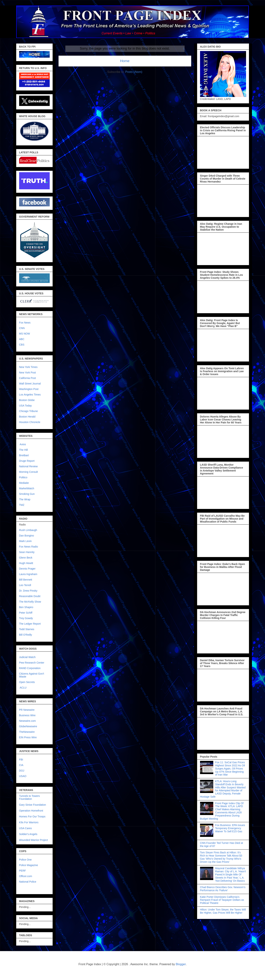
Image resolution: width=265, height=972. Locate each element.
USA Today (25, 405)
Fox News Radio (28, 546)
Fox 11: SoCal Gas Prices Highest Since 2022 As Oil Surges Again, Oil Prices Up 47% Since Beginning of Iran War (230, 768)
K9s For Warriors (28, 822)
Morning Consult (28, 471)
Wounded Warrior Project (33, 840)
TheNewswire (27, 731)
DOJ (21, 770)
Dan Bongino (26, 535)
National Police (27, 881)
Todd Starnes (26, 629)
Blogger (181, 964)
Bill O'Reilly (25, 634)
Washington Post (28, 389)
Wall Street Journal (30, 383)
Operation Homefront (31, 810)
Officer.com (25, 876)
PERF (22, 870)
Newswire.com (27, 720)
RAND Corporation (30, 668)
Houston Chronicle (29, 422)
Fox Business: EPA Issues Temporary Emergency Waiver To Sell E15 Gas (230, 828)
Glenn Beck (25, 557)
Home (124, 61)
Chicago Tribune (28, 411)
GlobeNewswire (28, 726)
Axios (22, 444)
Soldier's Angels (28, 834)
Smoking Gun (27, 493)
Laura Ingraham (28, 574)
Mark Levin (25, 541)
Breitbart (24, 455)
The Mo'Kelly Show (30, 601)
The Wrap (24, 499)
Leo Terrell (25, 585)
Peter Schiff (25, 612)
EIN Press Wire (28, 737)
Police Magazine (28, 865)
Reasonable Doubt (29, 596)
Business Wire (27, 715)
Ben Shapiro (26, 607)
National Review (28, 466)
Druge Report (27, 460)
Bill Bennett (25, 579)
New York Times (28, 367)
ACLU (23, 687)
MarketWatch (26, 488)
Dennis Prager (27, 568)
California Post (27, 378)
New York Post (27, 372)
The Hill (23, 449)
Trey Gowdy (26, 618)
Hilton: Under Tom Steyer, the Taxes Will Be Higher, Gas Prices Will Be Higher (223, 911)
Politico (23, 477)
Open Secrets (27, 682)
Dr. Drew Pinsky (28, 590)
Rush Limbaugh (28, 530)
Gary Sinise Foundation (32, 804)
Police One (25, 859)
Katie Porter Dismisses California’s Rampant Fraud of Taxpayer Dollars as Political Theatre (222, 900)
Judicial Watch (27, 657)
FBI (21, 759)
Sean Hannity (27, 552)
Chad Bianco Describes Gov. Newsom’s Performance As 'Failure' (222, 889)
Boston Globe (27, 400)
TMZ (21, 504)
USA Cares (25, 828)
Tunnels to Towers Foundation (29, 797)
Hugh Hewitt (26, 563)
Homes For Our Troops (32, 816)
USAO (22, 776)
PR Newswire (27, 709)
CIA (21, 765)
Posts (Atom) (133, 71)
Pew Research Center (31, 662)
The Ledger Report (30, 623)
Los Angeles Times (30, 394)
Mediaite (24, 482)
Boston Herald (27, 416)
